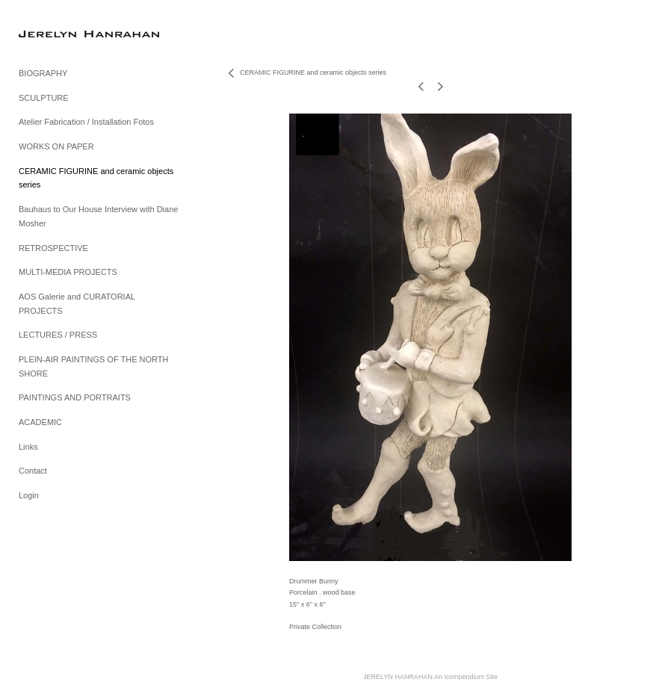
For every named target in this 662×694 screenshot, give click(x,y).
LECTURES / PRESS (58, 334)
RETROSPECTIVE (53, 248)
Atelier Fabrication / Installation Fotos (86, 121)
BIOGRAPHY (43, 73)
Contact (33, 470)
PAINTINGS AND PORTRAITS (75, 397)
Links (28, 446)
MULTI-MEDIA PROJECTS (68, 271)
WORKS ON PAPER (56, 146)
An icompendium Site (466, 677)
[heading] (56, 33)
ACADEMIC (40, 422)
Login (29, 495)
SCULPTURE (44, 97)
